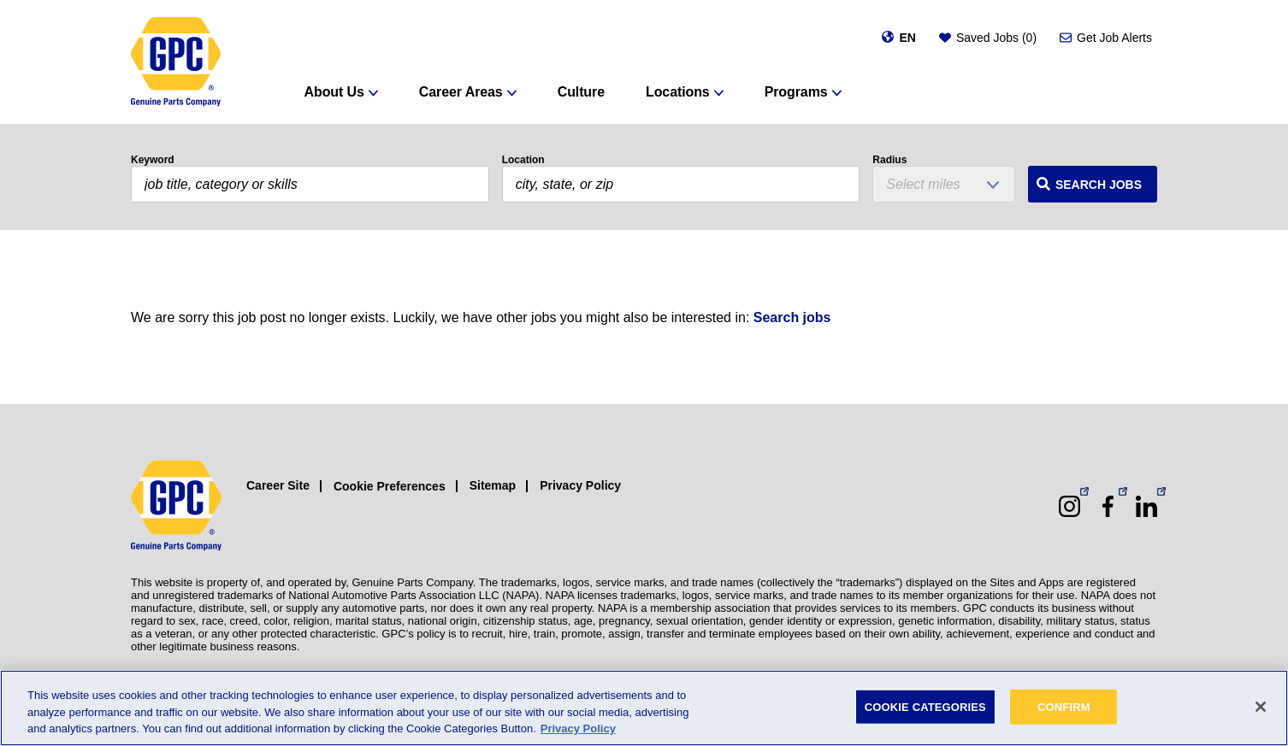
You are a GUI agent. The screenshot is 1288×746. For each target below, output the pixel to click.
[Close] (1260, 706)
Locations (678, 92)
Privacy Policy (580, 485)
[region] (644, 708)
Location (523, 160)
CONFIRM (1063, 706)
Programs (796, 92)
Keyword (152, 160)
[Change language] (898, 38)
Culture (581, 92)
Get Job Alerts (1114, 37)
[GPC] (176, 62)
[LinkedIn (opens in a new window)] (1146, 506)
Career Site (278, 485)
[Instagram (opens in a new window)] (1069, 506)
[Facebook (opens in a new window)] (1108, 506)
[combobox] (681, 184)
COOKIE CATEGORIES (925, 706)
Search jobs (792, 317)
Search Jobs (1098, 184)
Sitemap (493, 485)
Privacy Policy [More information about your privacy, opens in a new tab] (578, 728)
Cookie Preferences (390, 486)
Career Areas (461, 92)
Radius (889, 160)
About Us (334, 92)
